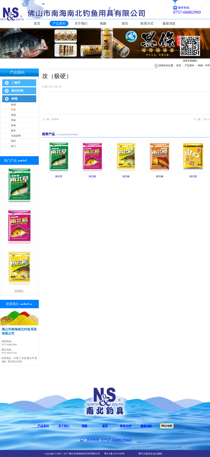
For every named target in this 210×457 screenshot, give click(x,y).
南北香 (193, 176)
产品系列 (189, 65)
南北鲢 (92, 176)
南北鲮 (126, 176)
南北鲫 (159, 176)
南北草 (58, 176)
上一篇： (50, 119)
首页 (37, 23)
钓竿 (207, 65)
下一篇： (201, 119)
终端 (200, 65)
